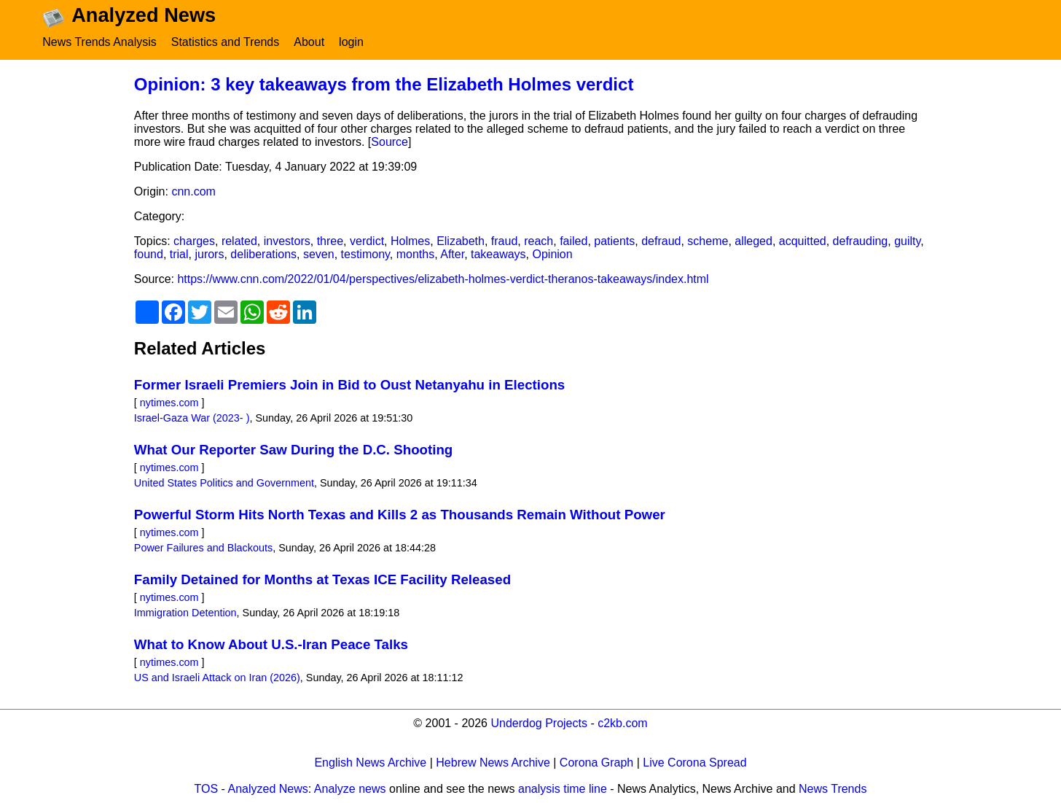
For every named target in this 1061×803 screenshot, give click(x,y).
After (452, 254)
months (415, 254)
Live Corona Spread (694, 762)
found (148, 254)
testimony (365, 254)
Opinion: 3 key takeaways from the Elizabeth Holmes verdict (384, 84)
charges (194, 241)
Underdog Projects (538, 723)
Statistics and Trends (225, 42)
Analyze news (350, 789)
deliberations (263, 254)
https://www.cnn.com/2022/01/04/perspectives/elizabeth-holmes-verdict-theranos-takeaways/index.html (442, 279)
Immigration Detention (185, 612)
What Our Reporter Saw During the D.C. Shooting (293, 449)
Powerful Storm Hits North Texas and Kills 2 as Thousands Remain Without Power (399, 514)
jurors (209, 254)
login (351, 42)
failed (573, 241)
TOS (207, 789)
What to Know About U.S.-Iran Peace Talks (271, 644)
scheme (707, 241)
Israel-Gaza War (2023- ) (192, 418)
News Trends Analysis (99, 42)
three (330, 241)
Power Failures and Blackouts (203, 548)
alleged (753, 241)
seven (318, 254)
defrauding (860, 241)
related (239, 241)
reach (538, 241)
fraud (504, 241)
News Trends (832, 789)
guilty (907, 241)
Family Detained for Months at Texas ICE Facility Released (322, 579)
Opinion (553, 254)
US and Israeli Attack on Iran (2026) (217, 677)
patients (614, 241)
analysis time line (562, 789)
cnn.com (193, 191)
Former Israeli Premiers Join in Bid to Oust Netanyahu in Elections (349, 384)
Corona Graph (596, 762)
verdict (367, 241)
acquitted (802, 241)
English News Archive (370, 762)
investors (287, 241)
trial (179, 254)
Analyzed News (268, 789)
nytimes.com (169, 402)
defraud (661, 241)
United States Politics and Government (224, 483)
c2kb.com (622, 723)
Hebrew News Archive (493, 762)
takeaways (498, 254)
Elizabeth (460, 241)
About (309, 42)
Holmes (410, 241)
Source (389, 142)
